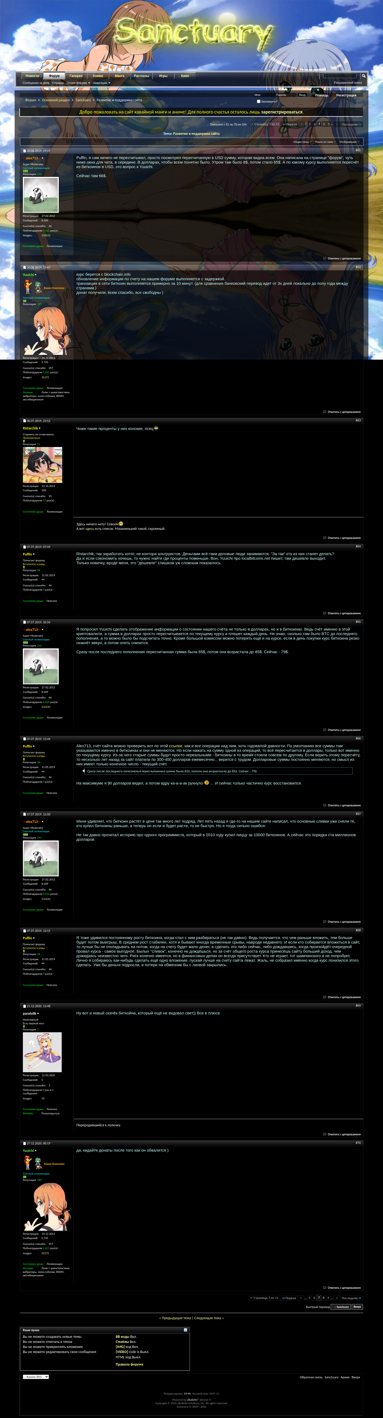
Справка (58, 82)
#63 (358, 420)
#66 (358, 738)
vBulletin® (193, 1399)
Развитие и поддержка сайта (196, 133)
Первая (289, 124)
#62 (358, 267)
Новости (32, 76)
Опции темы (301, 142)
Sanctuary (83, 100)
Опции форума (76, 82)
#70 (358, 1143)
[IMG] (120, 1346)
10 (42, 1098)
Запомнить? (267, 101)
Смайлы (122, 1341)
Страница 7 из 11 (267, 124)
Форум (54, 76)
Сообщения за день (36, 82)
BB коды (122, 1336)
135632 (45, 235)
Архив (345, 1377)
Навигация (100, 82)
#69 (358, 1005)
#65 (358, 622)
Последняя (352, 124)
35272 (45, 377)
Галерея (76, 76)
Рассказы (141, 76)
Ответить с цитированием (342, 258)
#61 (358, 150)
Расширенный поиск (348, 82)
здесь (89, 528)
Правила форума (129, 1364)
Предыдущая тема (176, 1318)
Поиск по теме (324, 142)
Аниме (98, 76)
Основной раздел (56, 100)
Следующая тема (207, 1318)
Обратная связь (311, 1377)
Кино (185, 76)
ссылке (175, 745)
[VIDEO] (122, 1352)
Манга (119, 76)
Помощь (321, 95)
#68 (358, 930)
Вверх (357, 1307)
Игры (163, 76)
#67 (358, 814)
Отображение (348, 142)
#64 (358, 546)
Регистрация (346, 95)
